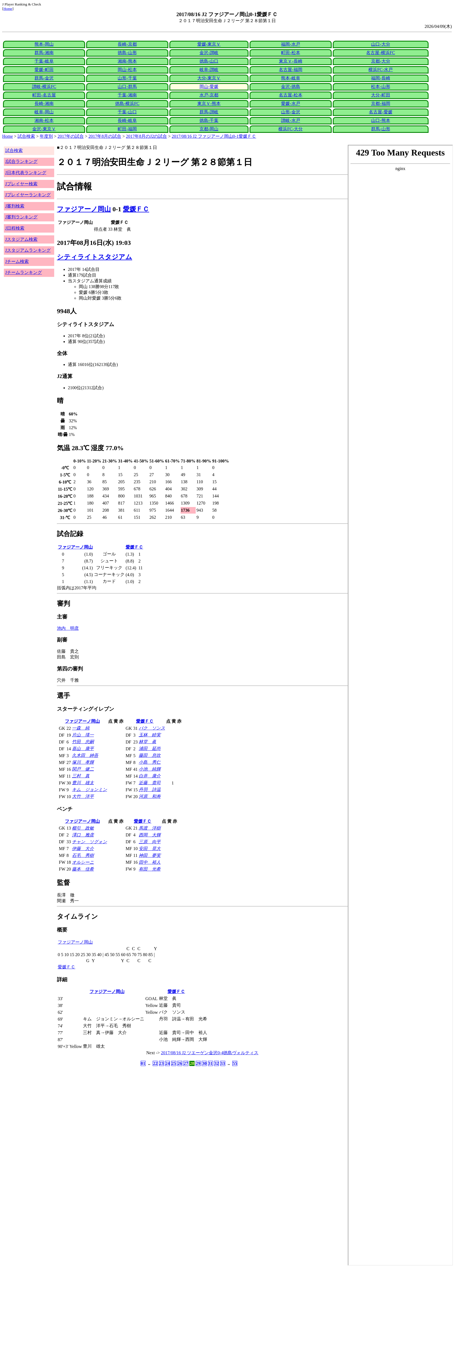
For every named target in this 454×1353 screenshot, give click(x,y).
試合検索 (26, 136)
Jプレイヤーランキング (28, 194)
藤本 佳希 (83, 869)
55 (235, 1063)
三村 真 (80, 776)
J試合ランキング (21, 161)
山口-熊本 (380, 120)
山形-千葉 (127, 78)
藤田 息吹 (150, 755)
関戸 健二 (83, 769)
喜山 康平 (83, 748)
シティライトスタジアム (94, 256)
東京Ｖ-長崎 (290, 61)
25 (174, 1063)
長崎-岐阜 (127, 120)
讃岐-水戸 (290, 120)
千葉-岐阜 (43, 61)
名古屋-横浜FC (380, 52)
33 (223, 1063)
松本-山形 (380, 86)
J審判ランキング (21, 217)
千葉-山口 (127, 112)
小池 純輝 (150, 769)
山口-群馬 (127, 86)
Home (7, 9)
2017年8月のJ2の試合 (146, 136)
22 (155, 1063)
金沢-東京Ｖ (44, 129)
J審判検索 (14, 206)
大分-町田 (380, 95)
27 (186, 1063)
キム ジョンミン (89, 789)
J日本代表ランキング (25, 172)
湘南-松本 (43, 120)
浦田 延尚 (150, 748)
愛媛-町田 (43, 69)
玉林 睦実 (150, 735)
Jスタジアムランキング (28, 250)
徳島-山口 (208, 61)
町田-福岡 (127, 129)
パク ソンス (152, 728)
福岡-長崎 (380, 78)
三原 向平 (150, 841)
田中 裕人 (150, 862)
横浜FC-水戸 (380, 69)
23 (161, 1063)
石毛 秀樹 (83, 855)
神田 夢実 (150, 855)
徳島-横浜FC (127, 103)
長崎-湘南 (43, 103)
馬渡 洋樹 (150, 828)
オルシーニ (83, 862)
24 (167, 1063)
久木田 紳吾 (85, 755)
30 (204, 1063)
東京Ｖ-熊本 (209, 103)
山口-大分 (380, 44)
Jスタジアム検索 (21, 239)
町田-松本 (290, 52)
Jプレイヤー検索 (21, 183)
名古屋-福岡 (290, 69)
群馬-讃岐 (208, 112)
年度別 (46, 136)
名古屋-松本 (290, 95)
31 (210, 1063)
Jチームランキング (23, 272)
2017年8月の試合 (104, 136)
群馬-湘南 (43, 52)
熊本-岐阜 (290, 78)
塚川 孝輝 (83, 762)
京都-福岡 (380, 103)
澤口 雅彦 (83, 835)
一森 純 (80, 728)
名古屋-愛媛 (380, 112)
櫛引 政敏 (83, 828)
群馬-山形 (380, 129)
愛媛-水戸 (290, 103)
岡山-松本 (127, 69)
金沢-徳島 (290, 86)
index (400, 705)
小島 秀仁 (150, 762)
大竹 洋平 (83, 796)
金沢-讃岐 (208, 52)
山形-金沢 (290, 112)
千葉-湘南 (127, 95)
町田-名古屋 (44, 95)
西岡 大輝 (150, 835)
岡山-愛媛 (208, 86)
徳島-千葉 (208, 120)
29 (198, 1063)
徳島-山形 (127, 52)
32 (216, 1063)
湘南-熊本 (127, 61)
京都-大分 (380, 61)
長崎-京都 (127, 44)
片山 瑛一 (83, 735)
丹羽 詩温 (150, 789)
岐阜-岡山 (43, 112)
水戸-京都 (208, 95)
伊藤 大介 (83, 848)
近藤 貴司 (150, 782)
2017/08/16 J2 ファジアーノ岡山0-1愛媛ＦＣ (214, 136)
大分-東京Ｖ (209, 78)
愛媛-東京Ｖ (209, 44)
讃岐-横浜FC (44, 86)
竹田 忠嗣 (83, 741)
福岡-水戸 (290, 44)
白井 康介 (150, 776)
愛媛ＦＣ (136, 209)
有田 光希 (150, 869)
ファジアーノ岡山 (84, 209)
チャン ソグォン (89, 841)
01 (143, 1063)
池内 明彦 (68, 628)
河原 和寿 (150, 796)
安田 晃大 (150, 848)
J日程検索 (14, 228)
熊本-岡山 (43, 44)
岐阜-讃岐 (208, 69)
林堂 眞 (147, 741)
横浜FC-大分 (290, 129)
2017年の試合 (70, 136)
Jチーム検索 (17, 261)
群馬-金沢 (43, 78)
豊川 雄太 (83, 782)
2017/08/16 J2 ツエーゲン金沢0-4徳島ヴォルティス (209, 1052)
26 (180, 1063)
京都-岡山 (208, 129)
